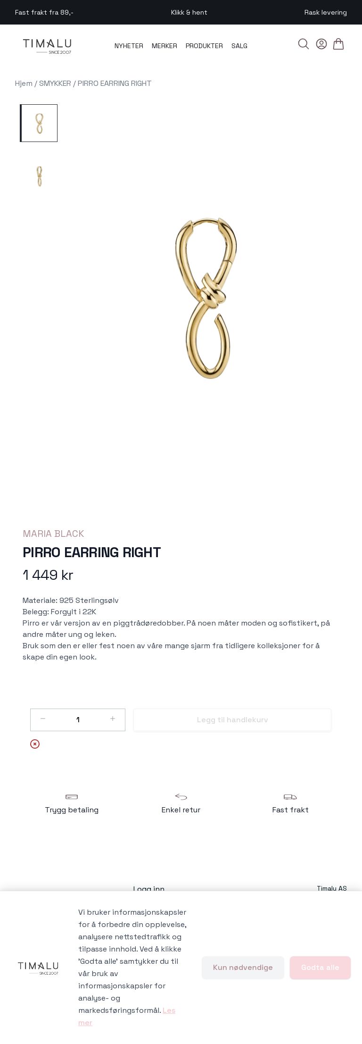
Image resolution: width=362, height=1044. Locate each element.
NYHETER (129, 46)
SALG (239, 46)
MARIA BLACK (53, 533)
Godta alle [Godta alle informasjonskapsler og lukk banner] (320, 967)
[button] (206, 297)
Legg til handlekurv (232, 720)
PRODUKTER (204, 46)
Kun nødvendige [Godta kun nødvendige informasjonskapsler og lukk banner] (243, 967)
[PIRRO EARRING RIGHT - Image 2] (39, 176)
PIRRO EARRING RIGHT (115, 83)
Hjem (24, 83)
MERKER (164, 46)
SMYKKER (55, 83)
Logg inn (149, 889)
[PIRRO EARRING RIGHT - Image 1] (39, 123)
